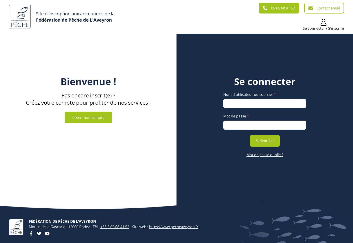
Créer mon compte (88, 117)
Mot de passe (236, 116)
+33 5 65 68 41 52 (114, 226)
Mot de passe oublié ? (265, 154)
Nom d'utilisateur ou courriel (249, 94)
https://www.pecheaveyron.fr (173, 226)
